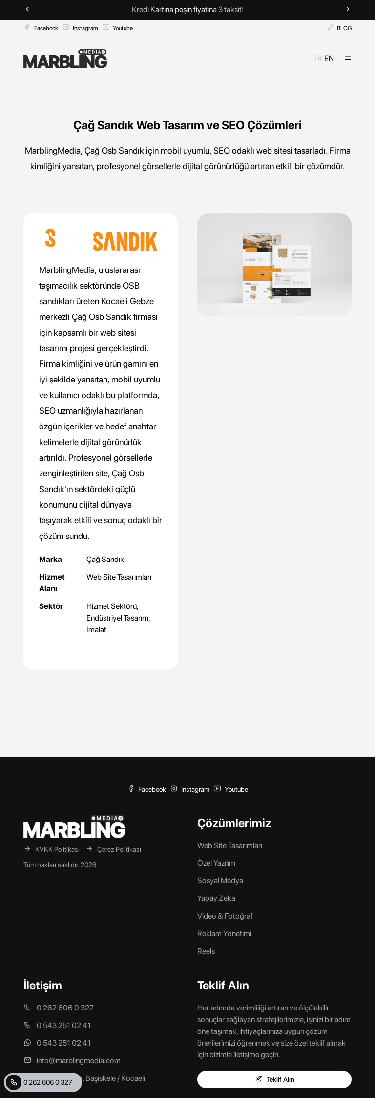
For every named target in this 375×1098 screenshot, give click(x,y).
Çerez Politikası (113, 849)
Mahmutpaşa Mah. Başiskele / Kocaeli (84, 1078)
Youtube (117, 27)
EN (329, 58)
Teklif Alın (274, 1079)
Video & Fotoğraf (225, 915)
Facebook (40, 27)
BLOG (339, 27)
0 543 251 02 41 (57, 1025)
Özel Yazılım (216, 863)
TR (317, 58)
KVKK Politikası (51, 849)
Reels (206, 951)
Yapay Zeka (216, 898)
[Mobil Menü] (348, 59)
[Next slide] (348, 10)
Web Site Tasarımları (118, 577)
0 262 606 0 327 (39, 1082)
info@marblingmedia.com (72, 1060)
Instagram (80, 27)
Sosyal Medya (220, 880)
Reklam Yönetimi (224, 933)
